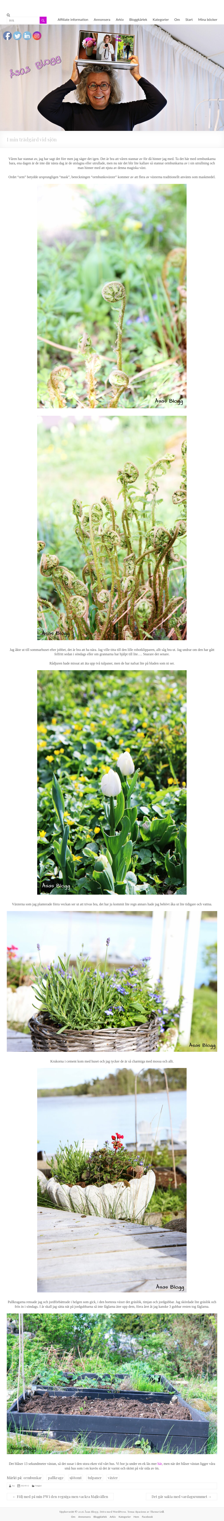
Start (189, 19)
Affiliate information (73, 19)
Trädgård (38, 1486)
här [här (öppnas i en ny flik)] (160, 1464)
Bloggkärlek (138, 19)
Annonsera (102, 19)
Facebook (147, 1516)
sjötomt (76, 1477)
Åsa (13, 1486)
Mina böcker (207, 19)
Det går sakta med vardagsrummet (182, 1496)
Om (177, 19)
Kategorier (161, 19)
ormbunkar (32, 1477)
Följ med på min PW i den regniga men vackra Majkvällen (60, 1496)
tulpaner (95, 1477)
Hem (136, 1516)
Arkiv (120, 19)
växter (113, 1477)
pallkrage (55, 1477)
